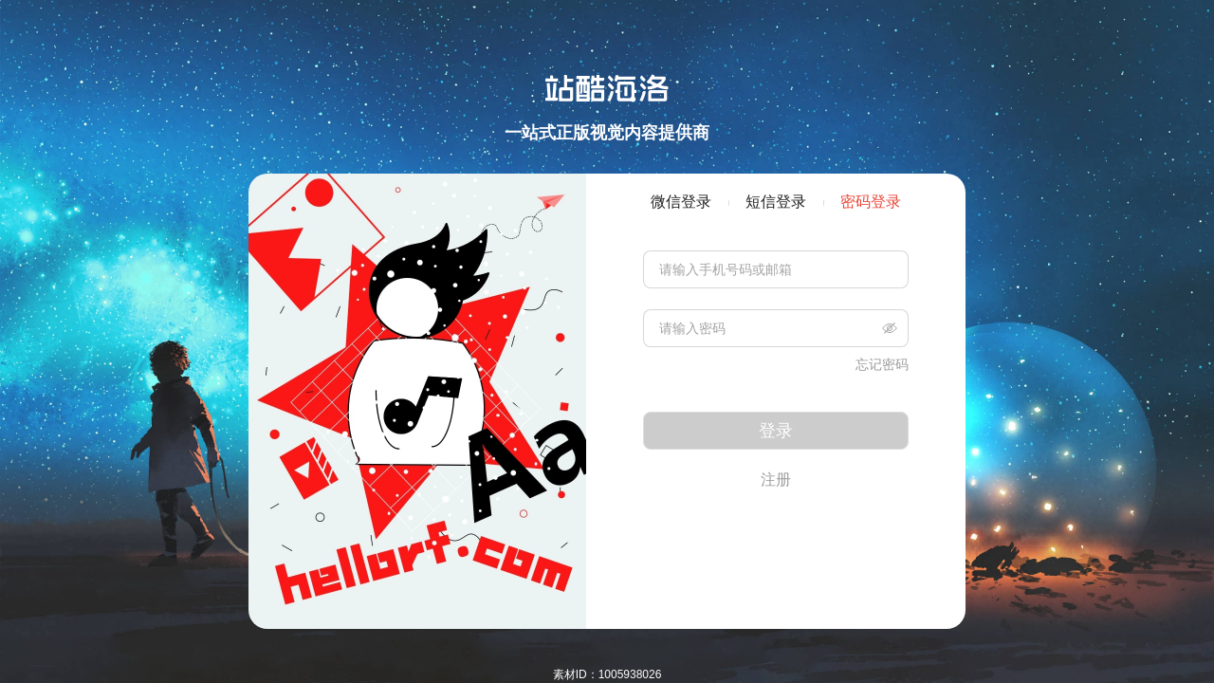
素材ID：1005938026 (607, 674)
